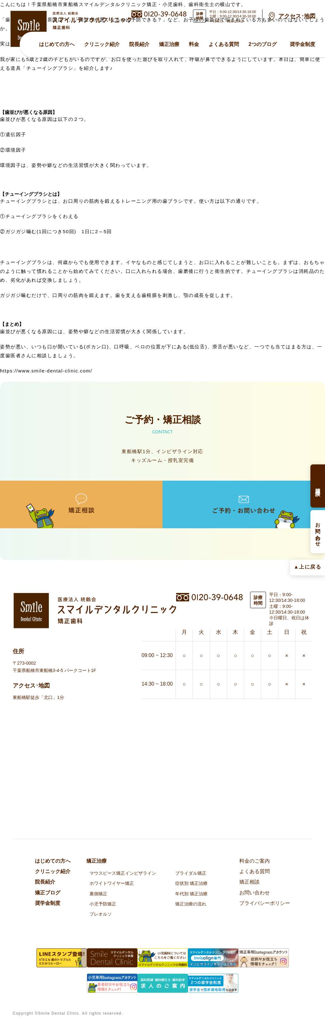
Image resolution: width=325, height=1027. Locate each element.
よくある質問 (224, 44)
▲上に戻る (307, 566)
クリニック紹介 (102, 44)
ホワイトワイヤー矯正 (112, 883)
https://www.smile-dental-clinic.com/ (46, 370)
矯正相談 (249, 882)
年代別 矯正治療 (191, 893)
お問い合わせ (254, 892)
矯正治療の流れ (190, 903)
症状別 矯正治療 (191, 883)
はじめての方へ (57, 44)
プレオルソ (101, 914)
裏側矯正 (98, 893)
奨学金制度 (302, 44)
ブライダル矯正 (190, 873)
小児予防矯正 (103, 903)
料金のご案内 (254, 861)
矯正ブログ (47, 892)
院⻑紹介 (139, 44)
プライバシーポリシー (264, 903)
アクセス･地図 (296, 16)
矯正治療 (169, 44)
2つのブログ (263, 44)
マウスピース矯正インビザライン (123, 873)
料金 (194, 44)
